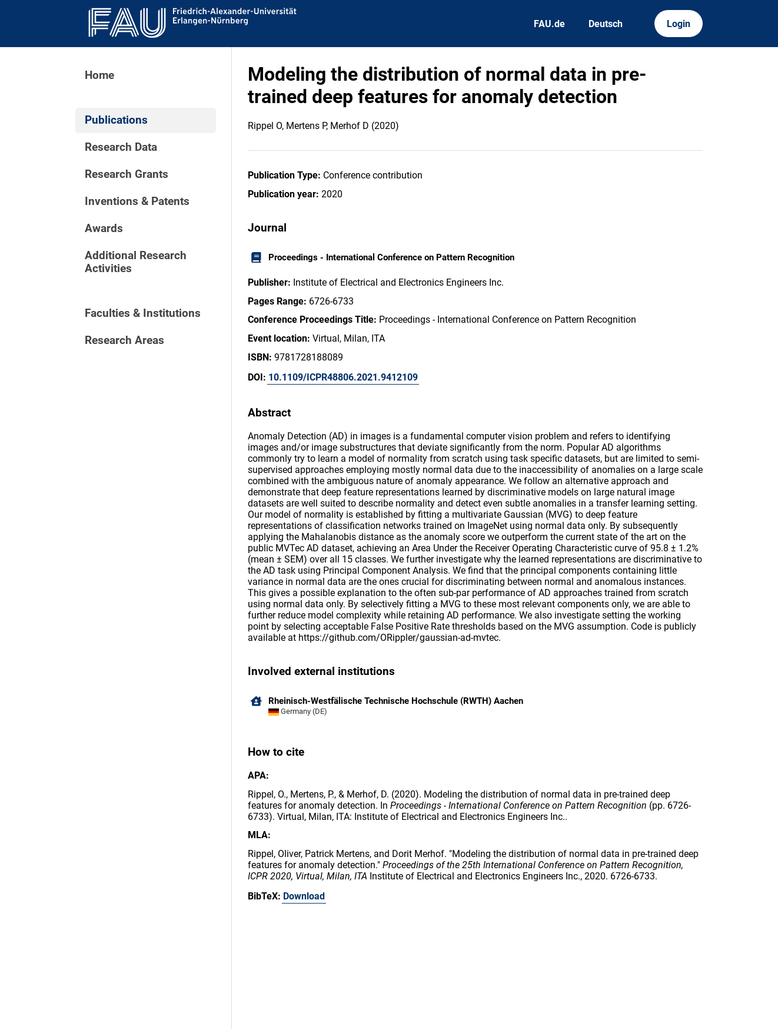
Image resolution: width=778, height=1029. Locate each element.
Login (678, 23)
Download (304, 896)
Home (99, 75)
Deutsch (606, 23)
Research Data (121, 147)
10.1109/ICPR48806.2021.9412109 (343, 377)
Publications (116, 120)
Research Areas (124, 340)
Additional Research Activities (136, 262)
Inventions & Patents (137, 201)
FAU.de (549, 23)
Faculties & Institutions (143, 313)
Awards (104, 228)
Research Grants (126, 174)
